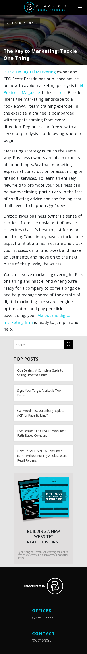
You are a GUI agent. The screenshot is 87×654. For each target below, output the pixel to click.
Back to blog (21, 23)
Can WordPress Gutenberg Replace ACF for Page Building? (40, 412)
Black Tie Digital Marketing (30, 72)
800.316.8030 (41, 640)
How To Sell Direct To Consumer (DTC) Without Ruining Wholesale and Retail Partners (42, 455)
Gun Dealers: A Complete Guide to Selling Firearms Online (40, 372)
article (59, 92)
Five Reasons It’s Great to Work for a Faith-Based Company (41, 433)
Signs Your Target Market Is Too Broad (39, 392)
